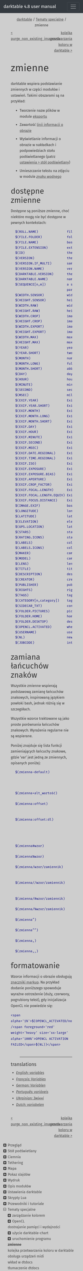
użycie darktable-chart (30, 1233)
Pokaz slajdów (19, 1174)
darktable (24, 19)
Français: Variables (31, 1079)
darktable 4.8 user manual (30, 6)
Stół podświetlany (22, 1151)
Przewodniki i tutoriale (26, 1204)
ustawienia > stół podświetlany (44, 162)
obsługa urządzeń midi (26, 1256)
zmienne (14, 1244)
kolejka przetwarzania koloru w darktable (41, 1250)
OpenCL (18, 1221)
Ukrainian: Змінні (30, 1098)
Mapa (12, 1168)
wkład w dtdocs (20, 1262)
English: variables (30, 1073)
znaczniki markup (25, 982)
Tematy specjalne (50, 19)
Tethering (15, 1163)
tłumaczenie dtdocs (23, 1268)
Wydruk (14, 1180)
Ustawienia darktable (25, 1192)
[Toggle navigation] (73, 6)
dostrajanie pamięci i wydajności (34, 1227)
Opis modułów (19, 1186)
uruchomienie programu (31, 1239)
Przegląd (14, 1145)
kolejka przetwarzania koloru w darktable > (61, 42)
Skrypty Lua (17, 1198)
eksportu (40, 116)
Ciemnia (14, 1157)
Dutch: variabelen (30, 1105)
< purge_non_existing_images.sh (24, 36)
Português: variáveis (32, 1092)
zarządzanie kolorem (28, 1215)
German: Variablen (31, 1085)
